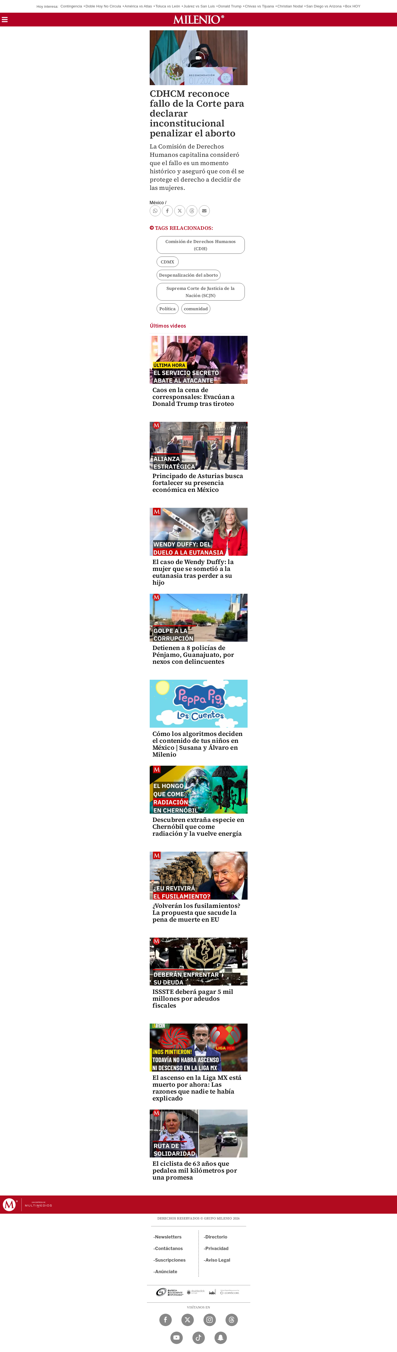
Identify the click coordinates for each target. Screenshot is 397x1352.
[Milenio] (198, 19)
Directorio (216, 1237)
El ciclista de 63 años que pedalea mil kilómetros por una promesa (194, 1170)
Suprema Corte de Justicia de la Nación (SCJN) (201, 291)
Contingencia (71, 6)
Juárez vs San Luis (199, 6)
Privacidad (217, 1248)
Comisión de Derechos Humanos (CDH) (200, 245)
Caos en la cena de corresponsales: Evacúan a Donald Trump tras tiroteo (193, 396)
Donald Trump (230, 6)
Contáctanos (169, 1248)
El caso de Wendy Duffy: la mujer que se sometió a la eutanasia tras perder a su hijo (193, 572)
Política (167, 309)
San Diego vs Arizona (324, 6)
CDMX (168, 262)
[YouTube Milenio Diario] (176, 1338)
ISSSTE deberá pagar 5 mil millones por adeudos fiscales (193, 998)
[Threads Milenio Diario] (232, 1320)
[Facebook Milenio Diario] (165, 1320)
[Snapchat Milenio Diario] (220, 1338)
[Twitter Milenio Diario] (187, 1320)
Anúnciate (166, 1271)
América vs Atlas (138, 6)
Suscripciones (170, 1260)
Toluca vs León (167, 6)
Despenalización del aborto (188, 275)
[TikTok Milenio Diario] (198, 1338)
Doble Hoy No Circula (103, 6)
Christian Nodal (290, 6)
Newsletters (168, 1237)
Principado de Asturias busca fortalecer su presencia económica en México (197, 482)
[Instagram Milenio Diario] (209, 1320)
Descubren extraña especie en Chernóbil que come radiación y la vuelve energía (198, 826)
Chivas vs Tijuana (259, 6)
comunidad (196, 309)
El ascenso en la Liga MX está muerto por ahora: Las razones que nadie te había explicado (197, 1088)
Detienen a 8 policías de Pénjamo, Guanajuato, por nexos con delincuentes (193, 654)
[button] (4, 21)
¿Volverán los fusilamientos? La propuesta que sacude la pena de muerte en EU (196, 912)
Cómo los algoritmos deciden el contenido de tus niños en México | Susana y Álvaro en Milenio (197, 744)
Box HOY (353, 6)
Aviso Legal (217, 1260)
